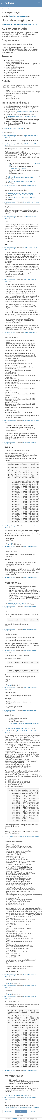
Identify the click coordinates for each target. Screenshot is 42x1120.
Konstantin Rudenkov (23, 731)
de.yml (10, 983)
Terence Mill (26, 202)
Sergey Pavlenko (28, 136)
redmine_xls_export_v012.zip (17, 1095)
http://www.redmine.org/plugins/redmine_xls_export (21, 24)
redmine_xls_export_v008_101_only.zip (20, 177)
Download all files (39, 177)
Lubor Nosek (27, 526)
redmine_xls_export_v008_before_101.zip (21, 181)
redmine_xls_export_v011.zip (17, 728)
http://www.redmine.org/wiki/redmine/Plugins (21, 116)
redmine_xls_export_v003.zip (13, 128)
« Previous (8, 1111)
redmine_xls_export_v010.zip (17, 604)
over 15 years (35, 202)
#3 (36, 774)
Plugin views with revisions (24, 111)
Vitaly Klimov (12, 16)
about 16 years (22, 16)
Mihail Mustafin (27, 248)
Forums (4, 9)
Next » (33, 1111)
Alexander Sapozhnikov (18, 168)
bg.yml (10, 685)
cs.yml (10, 544)
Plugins (10, 9)
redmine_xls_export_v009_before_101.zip (21, 198)
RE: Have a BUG (8, 836)
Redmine (14, 1118)
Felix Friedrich (27, 217)
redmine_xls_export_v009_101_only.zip (20, 194)
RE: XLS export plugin (9, 136)
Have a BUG (6, 731)
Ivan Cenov (26, 606)
